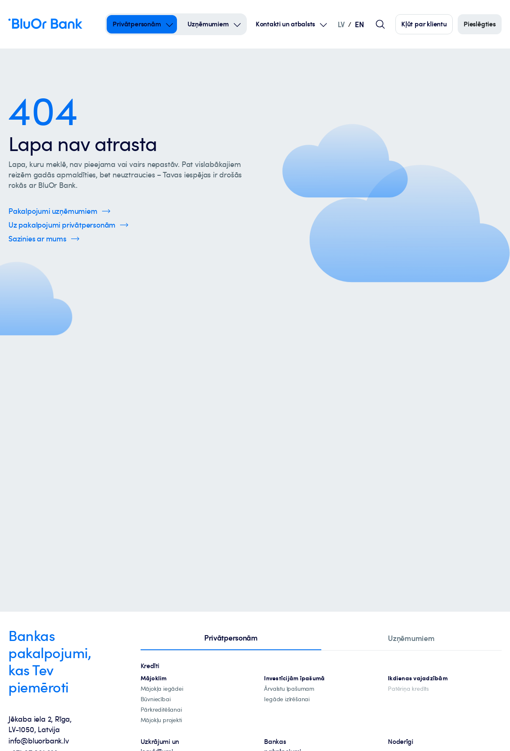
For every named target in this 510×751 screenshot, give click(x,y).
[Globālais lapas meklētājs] (380, 24)
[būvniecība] (156, 699)
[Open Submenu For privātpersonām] (169, 24)
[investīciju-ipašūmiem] (294, 678)
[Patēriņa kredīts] (408, 688)
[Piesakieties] (480, 24)
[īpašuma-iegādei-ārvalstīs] (289, 688)
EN (359, 24)
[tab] (231, 638)
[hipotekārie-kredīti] (154, 678)
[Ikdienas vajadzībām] (418, 678)
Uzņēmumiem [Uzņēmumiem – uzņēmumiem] (208, 24)
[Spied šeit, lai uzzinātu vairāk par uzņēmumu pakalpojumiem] (59, 211)
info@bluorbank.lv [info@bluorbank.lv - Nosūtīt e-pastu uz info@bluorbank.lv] (38, 741)
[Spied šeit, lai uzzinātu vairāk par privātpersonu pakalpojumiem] (68, 225)
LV (341, 24)
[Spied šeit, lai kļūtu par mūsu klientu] (424, 24)
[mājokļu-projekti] (161, 720)
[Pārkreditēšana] (161, 709)
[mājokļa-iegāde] (162, 688)
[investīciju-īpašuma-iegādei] (287, 699)
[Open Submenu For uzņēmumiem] (237, 24)
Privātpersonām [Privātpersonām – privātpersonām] (137, 24)
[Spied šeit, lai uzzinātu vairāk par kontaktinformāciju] (43, 238)
